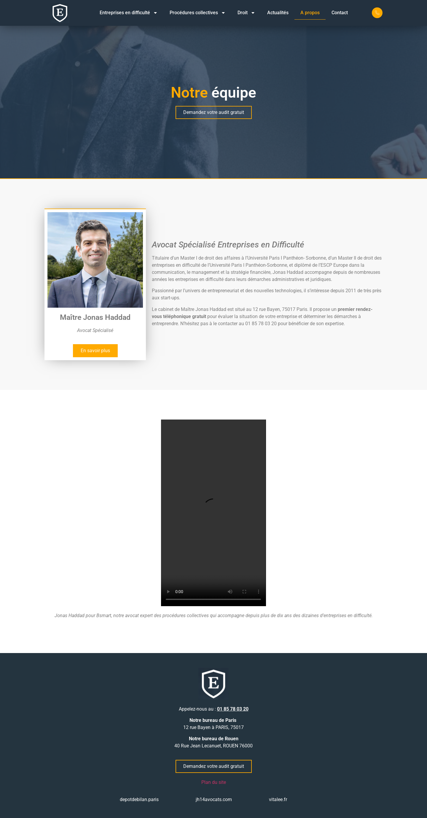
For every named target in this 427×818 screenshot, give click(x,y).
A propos (310, 12)
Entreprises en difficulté (129, 12)
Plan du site (213, 782)
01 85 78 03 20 (232, 709)
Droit (246, 12)
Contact (340, 12)
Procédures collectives (198, 12)
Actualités (278, 12)
